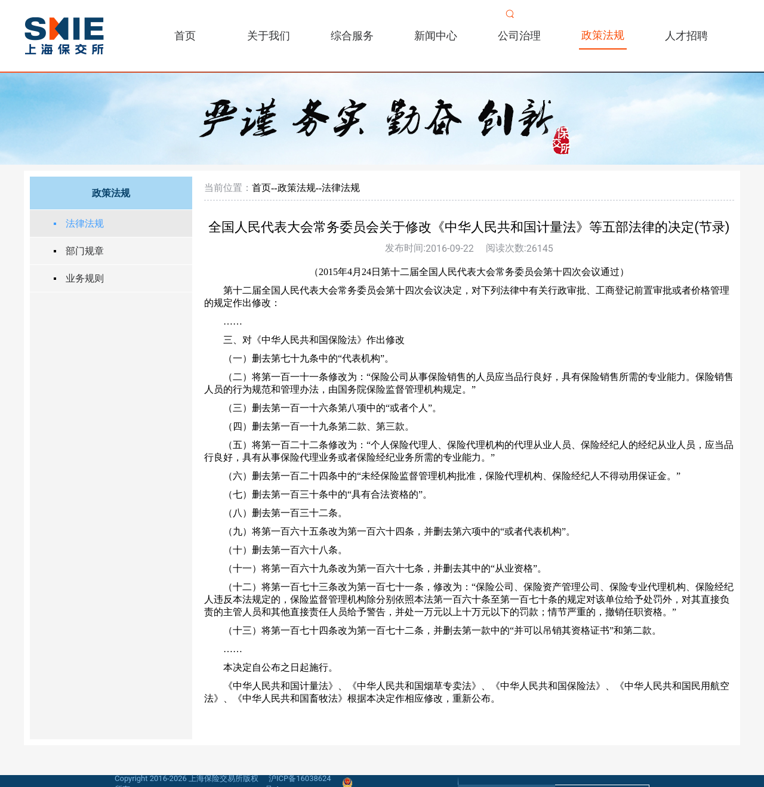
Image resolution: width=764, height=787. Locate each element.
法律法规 (85, 223)
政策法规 (602, 35)
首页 (185, 35)
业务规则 (85, 278)
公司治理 (519, 35)
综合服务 (352, 35)
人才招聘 (686, 35)
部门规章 (85, 251)
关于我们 (268, 35)
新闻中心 (435, 35)
